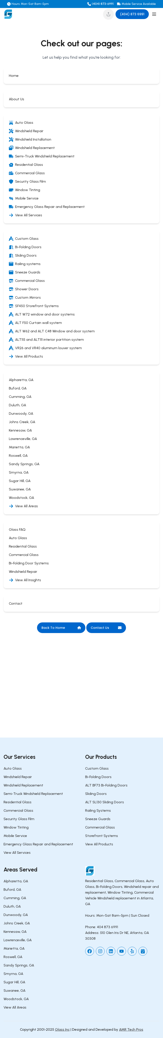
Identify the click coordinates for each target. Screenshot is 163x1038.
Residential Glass (17, 802)
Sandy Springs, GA (19, 965)
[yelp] (132, 951)
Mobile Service (15, 836)
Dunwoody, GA (16, 915)
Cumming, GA (15, 898)
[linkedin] (110, 951)
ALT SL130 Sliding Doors (104, 802)
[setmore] (142, 951)
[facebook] (89, 951)
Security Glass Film (19, 819)
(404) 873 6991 (132, 14)
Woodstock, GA (16, 999)
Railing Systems (98, 810)
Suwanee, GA (15, 990)
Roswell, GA (13, 957)
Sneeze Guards (97, 819)
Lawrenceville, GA (18, 940)
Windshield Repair (18, 777)
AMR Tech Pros (131, 1029)
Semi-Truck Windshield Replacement (33, 794)
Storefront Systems (101, 836)
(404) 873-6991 (103, 4)
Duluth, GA (12, 906)
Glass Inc (62, 1029)
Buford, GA (12, 889)
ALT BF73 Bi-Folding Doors (106, 785)
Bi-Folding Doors (98, 777)
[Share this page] (108, 14)
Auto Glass (13, 768)
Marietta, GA (14, 948)
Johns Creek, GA (17, 923)
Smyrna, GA (13, 974)
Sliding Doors (96, 794)
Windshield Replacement (23, 785)
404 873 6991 (107, 927)
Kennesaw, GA (15, 932)
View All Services (17, 852)
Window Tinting (16, 827)
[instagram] (100, 951)
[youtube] (121, 951)
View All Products (99, 844)
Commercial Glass (18, 810)
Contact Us (106, 628)
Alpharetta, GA (16, 881)
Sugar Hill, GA (14, 982)
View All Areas (15, 1007)
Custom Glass (97, 768)
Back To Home (61, 628)
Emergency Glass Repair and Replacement (38, 844)
